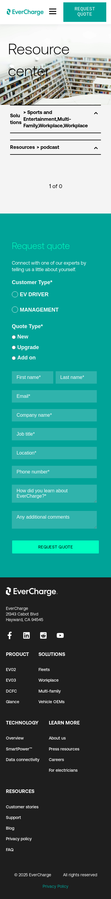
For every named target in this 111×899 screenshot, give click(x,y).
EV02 (11, 669)
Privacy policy (19, 838)
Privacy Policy (55, 886)
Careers (56, 759)
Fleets (44, 669)
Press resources (64, 749)
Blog (10, 828)
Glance (12, 701)
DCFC (11, 691)
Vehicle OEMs (51, 701)
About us (57, 738)
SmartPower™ (19, 749)
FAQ (10, 849)
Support (13, 817)
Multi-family (49, 691)
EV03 (11, 680)
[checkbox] (54, 303)
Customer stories (22, 806)
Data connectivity (22, 759)
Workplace (48, 680)
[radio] (54, 295)
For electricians (63, 770)
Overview (15, 738)
